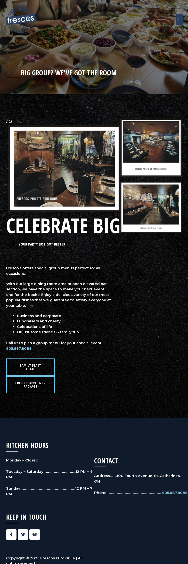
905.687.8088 (19, 348)
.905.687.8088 (174, 492)
